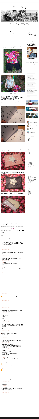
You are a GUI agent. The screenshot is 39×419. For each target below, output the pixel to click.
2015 (28, 148)
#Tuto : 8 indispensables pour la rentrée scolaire (32, 58)
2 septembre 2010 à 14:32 (5, 260)
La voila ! (29, 183)
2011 (28, 152)
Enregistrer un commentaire (5, 392)
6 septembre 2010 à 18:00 (5, 376)
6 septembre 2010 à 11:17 (5, 355)
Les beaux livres (29, 83)
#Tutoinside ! (29, 77)
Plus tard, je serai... (30, 166)
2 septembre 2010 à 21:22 (5, 307)
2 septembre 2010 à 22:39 (5, 330)
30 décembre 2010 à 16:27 (5, 390)
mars (29, 191)
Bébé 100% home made (31, 182)
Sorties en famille (29, 76)
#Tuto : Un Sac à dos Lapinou (32, 129)
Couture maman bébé (31, 180)
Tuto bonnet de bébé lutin (33, 122)
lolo (3, 272)
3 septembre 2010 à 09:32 (5, 337)
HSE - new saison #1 (31, 165)
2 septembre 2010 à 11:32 (5, 249)
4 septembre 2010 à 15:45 (5, 348)
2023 (28, 139)
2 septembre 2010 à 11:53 (5, 255)
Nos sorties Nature (30, 84)
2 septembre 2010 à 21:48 (5, 312)
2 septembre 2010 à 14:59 (5, 265)
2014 (28, 149)
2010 (28, 153)
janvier (29, 193)
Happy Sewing (5, 232)
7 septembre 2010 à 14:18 (5, 385)
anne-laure (3, 362)
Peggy (3, 257)
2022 (28, 140)
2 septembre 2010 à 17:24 (5, 293)
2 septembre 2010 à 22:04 (5, 321)
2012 (28, 151)
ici (3, 97)
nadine (3, 373)
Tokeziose (3, 368)
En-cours (29, 176)
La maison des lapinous (30, 91)
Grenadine (3, 241)
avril (28, 190)
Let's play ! (34, 83)
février (29, 192)
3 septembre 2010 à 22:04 (5, 342)
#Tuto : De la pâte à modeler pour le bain (32, 132)
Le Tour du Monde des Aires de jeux (32, 90)
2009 (28, 194)
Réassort (29, 161)
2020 (28, 142)
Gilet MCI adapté (30, 181)
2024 (28, 138)
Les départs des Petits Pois (31, 92)
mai (28, 189)
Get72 (3, 267)
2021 (28, 141)
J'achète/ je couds (30, 163)
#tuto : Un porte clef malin (33, 125)
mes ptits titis (4, 357)
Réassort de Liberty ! (31, 175)
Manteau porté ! (30, 160)
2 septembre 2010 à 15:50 (5, 270)
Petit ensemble (30, 162)
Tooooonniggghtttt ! (31, 164)
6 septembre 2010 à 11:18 (5, 360)
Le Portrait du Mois (30, 85)
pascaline (3, 277)
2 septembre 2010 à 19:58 (5, 300)
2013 (28, 150)
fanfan (3, 262)
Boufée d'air (29, 167)
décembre (29, 154)
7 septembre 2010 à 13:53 (5, 381)
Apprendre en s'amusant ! (30, 78)
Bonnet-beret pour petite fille (32, 179)
